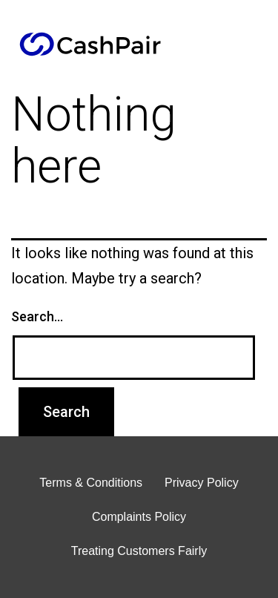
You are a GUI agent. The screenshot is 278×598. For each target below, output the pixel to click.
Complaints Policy (139, 516)
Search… (37, 316)
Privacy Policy (202, 482)
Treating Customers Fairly (139, 551)
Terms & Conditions (90, 482)
